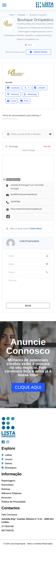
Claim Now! (36, 228)
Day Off (47, 146)
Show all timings (29, 150)
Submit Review (38, 52)
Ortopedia (21, 15)
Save (28, 45)
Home (11, 15)
